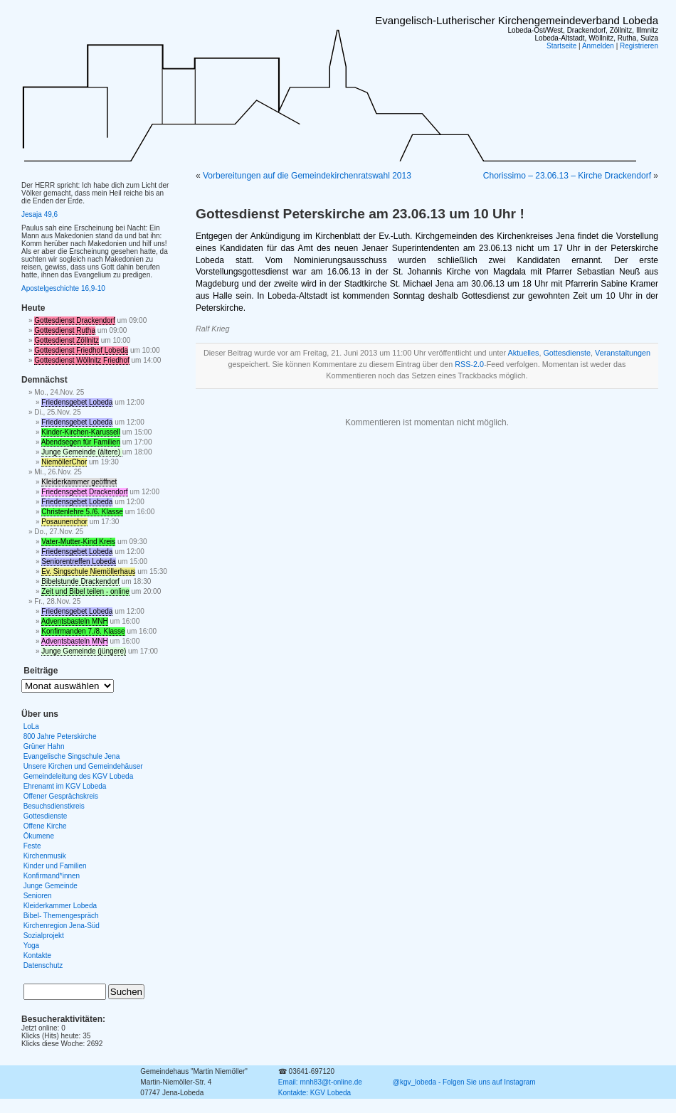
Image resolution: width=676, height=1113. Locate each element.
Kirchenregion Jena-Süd (61, 926)
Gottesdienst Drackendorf (74, 320)
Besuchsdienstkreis (54, 806)
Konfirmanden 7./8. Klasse (83, 631)
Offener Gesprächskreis (60, 796)
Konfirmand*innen (51, 876)
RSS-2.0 (469, 364)
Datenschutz (43, 965)
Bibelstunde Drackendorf (80, 581)
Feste (32, 846)
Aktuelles (523, 352)
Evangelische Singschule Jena (71, 756)
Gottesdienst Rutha (64, 330)
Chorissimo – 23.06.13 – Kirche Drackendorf (567, 176)
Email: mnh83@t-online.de (320, 1082)
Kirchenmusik (44, 856)
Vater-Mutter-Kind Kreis (78, 541)
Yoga (31, 945)
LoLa (31, 726)
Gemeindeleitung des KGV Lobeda (78, 776)
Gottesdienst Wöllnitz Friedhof (81, 360)
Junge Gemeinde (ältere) (81, 452)
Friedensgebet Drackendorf (84, 492)
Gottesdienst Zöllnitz (66, 340)
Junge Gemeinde (50, 886)
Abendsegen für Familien (80, 442)
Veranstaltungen (622, 352)
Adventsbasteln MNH (74, 621)
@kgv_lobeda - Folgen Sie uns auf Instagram (464, 1082)
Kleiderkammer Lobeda (60, 906)
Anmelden (598, 46)
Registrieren (639, 46)
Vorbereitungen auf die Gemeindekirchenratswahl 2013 (307, 176)
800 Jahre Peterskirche (60, 736)
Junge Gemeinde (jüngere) (83, 651)
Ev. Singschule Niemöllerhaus (88, 571)
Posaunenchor (64, 522)
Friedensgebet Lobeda (76, 402)
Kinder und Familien (55, 866)
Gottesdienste (567, 352)
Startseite (561, 46)
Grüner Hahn (44, 746)
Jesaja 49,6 (39, 214)
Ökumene (38, 836)
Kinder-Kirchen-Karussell (80, 432)
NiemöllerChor (64, 462)
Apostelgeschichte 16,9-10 (63, 288)
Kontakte (37, 955)
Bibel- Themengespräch (61, 916)
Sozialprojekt (43, 935)
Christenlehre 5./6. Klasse (82, 512)
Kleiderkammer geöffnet (79, 482)
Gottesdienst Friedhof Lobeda (81, 350)
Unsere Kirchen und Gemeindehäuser (83, 766)
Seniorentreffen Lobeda (78, 561)
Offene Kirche (45, 826)
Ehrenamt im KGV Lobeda (65, 786)
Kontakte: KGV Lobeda (314, 1093)
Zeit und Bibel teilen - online (85, 591)
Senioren (37, 896)
